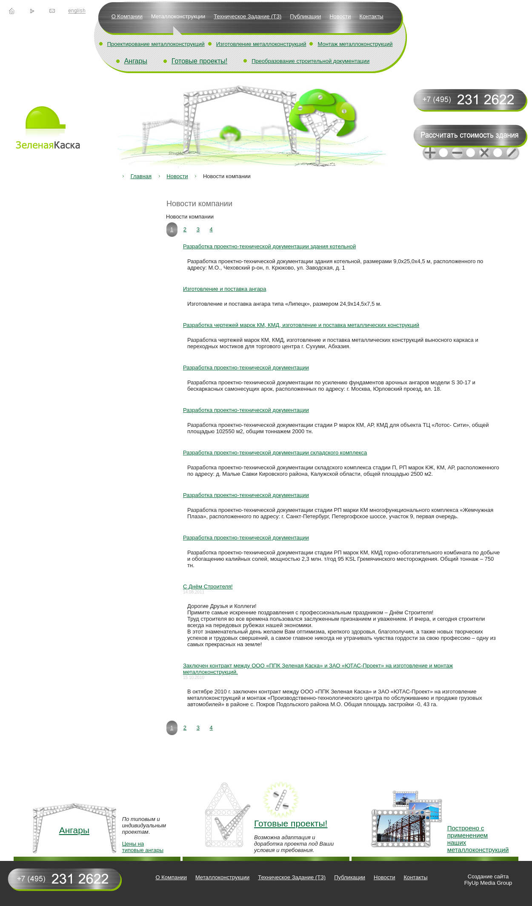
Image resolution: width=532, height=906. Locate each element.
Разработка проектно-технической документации (246, 367)
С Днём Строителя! (208, 586)
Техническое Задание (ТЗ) (247, 16)
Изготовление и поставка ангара (224, 289)
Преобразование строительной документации (310, 61)
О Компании (127, 16)
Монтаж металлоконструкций (354, 44)
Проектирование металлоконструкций (156, 44)
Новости (340, 16)
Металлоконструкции (178, 16)
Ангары (135, 61)
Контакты (371, 16)
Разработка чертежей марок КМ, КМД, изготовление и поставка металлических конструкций (301, 325)
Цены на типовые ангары (142, 847)
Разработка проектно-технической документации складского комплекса (275, 452)
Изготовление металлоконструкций (261, 44)
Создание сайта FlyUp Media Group (488, 879)
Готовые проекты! (199, 61)
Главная (141, 176)
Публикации (305, 16)
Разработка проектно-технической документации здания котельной (269, 246)
